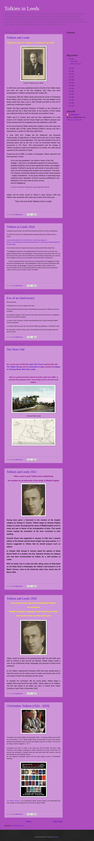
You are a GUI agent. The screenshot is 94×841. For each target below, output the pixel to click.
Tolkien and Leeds (18, 37)
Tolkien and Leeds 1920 (22, 598)
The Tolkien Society (14, 367)
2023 (70, 71)
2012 (70, 103)
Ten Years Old (15, 349)
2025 (70, 59)
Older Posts (58, 821)
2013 (70, 100)
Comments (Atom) (18, 825)
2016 (70, 91)
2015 (70, 94)
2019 (70, 82)
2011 (70, 106)
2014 (70, 97)
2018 (70, 85)
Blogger (56, 837)
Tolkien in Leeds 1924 (21, 226)
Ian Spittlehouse (74, 114)
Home (28, 821)
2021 (70, 77)
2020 (70, 80)
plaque (57, 367)
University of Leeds (36, 367)
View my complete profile (74, 120)
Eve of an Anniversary (21, 298)
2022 (70, 74)
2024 (70, 68)
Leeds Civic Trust (35, 364)
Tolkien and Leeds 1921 (22, 471)
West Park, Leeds (28, 369)
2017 (70, 88)
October (72, 61)
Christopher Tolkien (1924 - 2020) (28, 705)
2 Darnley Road (15, 369)
